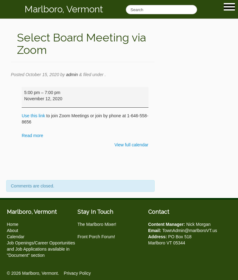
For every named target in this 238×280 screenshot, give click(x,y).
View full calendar (131, 144)
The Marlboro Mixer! (96, 224)
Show (229, 7)
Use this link (33, 115)
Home (12, 224)
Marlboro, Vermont (63, 9)
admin (72, 74)
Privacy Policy (77, 273)
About (12, 230)
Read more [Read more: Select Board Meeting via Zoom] (32, 135)
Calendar (15, 236)
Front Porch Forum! (96, 236)
